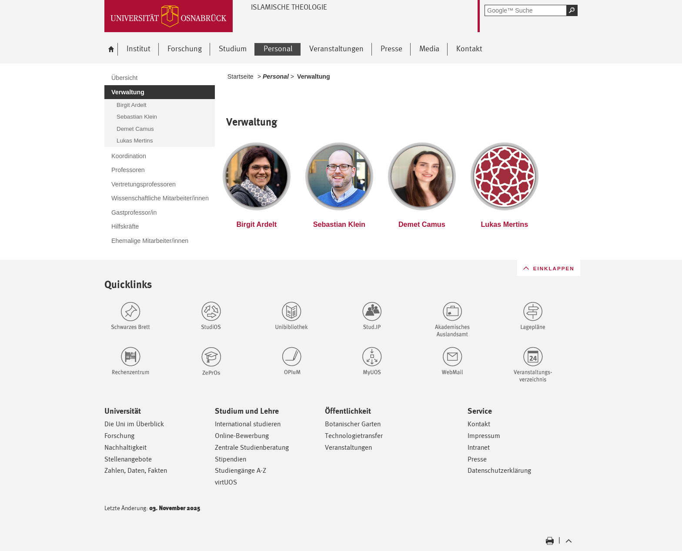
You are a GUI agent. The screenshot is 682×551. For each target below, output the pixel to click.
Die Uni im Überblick (134, 424)
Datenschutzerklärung (499, 470)
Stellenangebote (128, 459)
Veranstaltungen (348, 447)
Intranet (479, 447)
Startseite (240, 76)
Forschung (119, 436)
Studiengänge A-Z (240, 470)
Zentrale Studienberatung (252, 447)
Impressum (484, 436)
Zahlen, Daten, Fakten (135, 470)
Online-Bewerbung (242, 436)
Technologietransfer (354, 436)
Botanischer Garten (353, 424)
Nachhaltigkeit (125, 447)
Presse (477, 459)
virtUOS (226, 482)
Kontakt (479, 424)
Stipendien (230, 459)
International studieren (248, 424)
